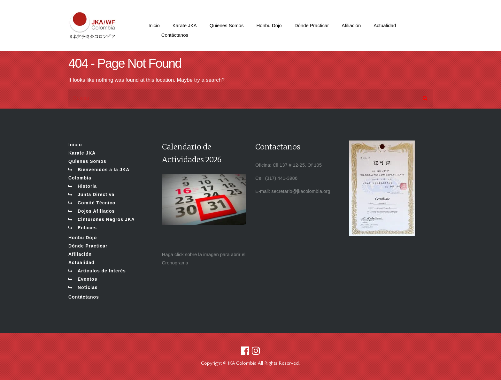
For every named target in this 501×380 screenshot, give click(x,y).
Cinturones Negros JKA (106, 219)
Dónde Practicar (87, 245)
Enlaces (87, 227)
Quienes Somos (87, 161)
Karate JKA (82, 153)
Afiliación (80, 254)
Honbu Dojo (82, 237)
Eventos (87, 279)
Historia (87, 186)
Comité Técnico (96, 202)
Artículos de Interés (102, 270)
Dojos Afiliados (96, 211)
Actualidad (81, 262)
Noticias (87, 287)
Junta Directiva (96, 194)
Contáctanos (83, 297)
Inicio (75, 144)
